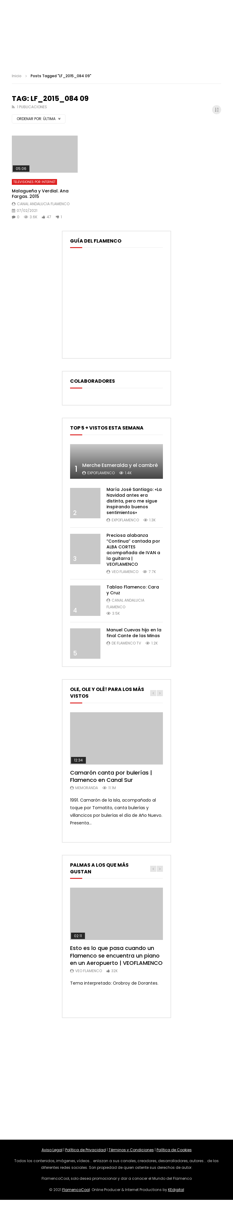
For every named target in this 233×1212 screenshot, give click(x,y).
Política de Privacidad (85, 1149)
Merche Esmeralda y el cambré (120, 465)
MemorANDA (86, 787)
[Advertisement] (116, 1078)
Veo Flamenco (125, 571)
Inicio (17, 75)
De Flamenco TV (126, 643)
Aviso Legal (52, 1149)
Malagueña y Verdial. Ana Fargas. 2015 (40, 194)
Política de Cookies (174, 1149)
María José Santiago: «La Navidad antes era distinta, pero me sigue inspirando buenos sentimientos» (134, 501)
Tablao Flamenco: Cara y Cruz (132, 590)
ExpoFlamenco (101, 472)
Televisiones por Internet (34, 182)
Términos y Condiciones (131, 1149)
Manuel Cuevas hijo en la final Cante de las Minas (133, 633)
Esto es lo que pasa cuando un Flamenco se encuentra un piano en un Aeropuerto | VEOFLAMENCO (116, 955)
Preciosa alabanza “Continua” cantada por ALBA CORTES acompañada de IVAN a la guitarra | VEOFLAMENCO (133, 549)
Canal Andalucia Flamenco (43, 203)
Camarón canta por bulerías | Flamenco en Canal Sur (111, 776)
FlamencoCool (76, 1189)
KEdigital (176, 1189)
